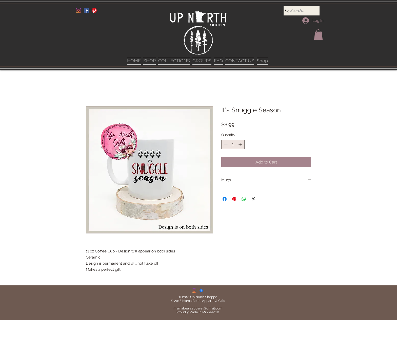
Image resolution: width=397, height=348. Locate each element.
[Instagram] (78, 10)
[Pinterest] (94, 10)
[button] (318, 34)
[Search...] (299, 10)
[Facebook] (86, 10)
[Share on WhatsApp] (244, 199)
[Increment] (240, 144)
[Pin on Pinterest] (234, 199)
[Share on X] (253, 199)
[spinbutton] (232, 144)
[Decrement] (225, 144)
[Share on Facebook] (225, 199)
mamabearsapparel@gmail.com (197, 308)
